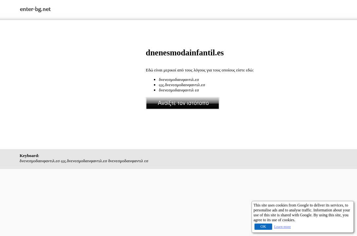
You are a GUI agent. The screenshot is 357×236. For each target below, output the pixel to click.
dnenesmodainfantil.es (185, 52)
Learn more (282, 226)
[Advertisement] (83, 94)
